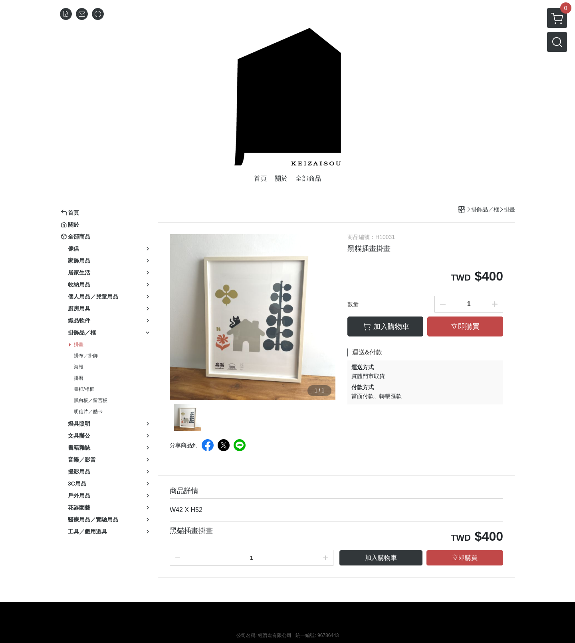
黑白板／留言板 (90, 400)
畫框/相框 (84, 389)
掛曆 (78, 378)
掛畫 (78, 344)
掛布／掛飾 (86, 355)
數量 (353, 304)
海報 (78, 367)
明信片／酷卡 (88, 411)
